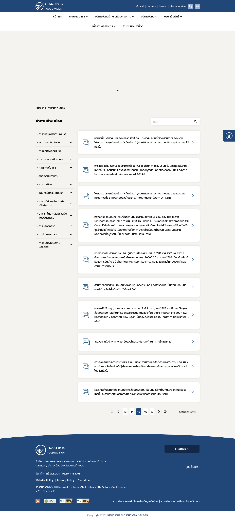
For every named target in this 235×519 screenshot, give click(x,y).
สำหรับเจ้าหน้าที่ (131, 26)
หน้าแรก (57, 16)
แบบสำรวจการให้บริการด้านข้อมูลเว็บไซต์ (135, 501)
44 (131, 412)
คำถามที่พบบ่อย (178, 6)
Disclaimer (84, 480)
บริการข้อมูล (148, 16)
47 (152, 412)
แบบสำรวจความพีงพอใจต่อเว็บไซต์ (180, 501)
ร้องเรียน (163, 6)
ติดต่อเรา (151, 6)
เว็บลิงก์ (140, 6)
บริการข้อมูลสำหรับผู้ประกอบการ (113, 16)
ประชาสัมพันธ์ (171, 16)
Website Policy (44, 480)
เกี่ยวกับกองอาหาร (102, 26)
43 (125, 412)
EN (197, 6)
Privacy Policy (66, 480)
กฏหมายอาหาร (77, 16)
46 (145, 412)
